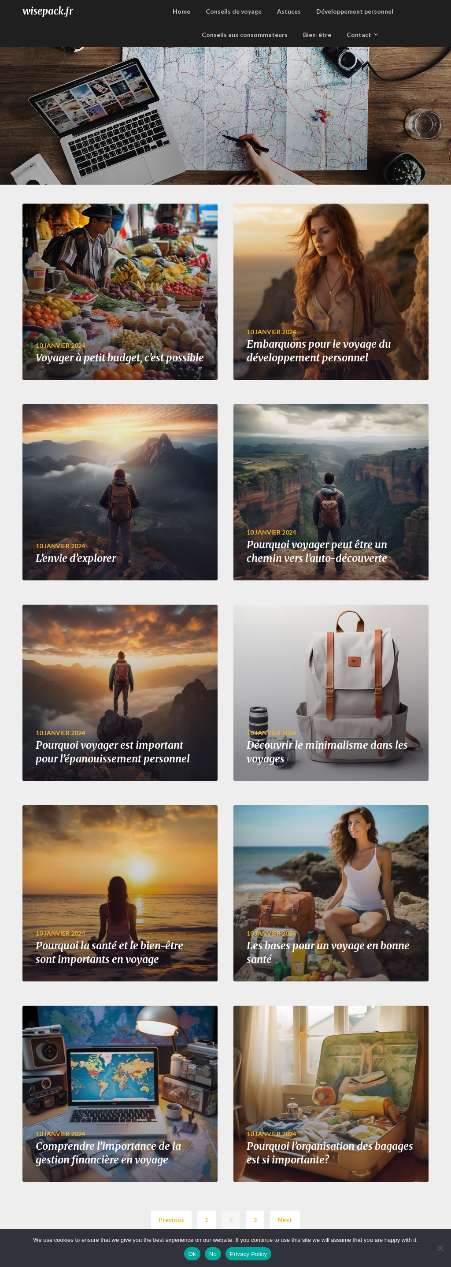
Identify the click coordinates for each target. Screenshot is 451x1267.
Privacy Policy (248, 1254)
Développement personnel (354, 11)
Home (181, 11)
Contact (359, 34)
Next (284, 1219)
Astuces (289, 11)
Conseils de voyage (234, 11)
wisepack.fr (47, 11)
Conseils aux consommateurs (245, 34)
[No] (440, 1248)
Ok (192, 1254)
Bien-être (317, 34)
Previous (171, 1219)
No (213, 1254)
